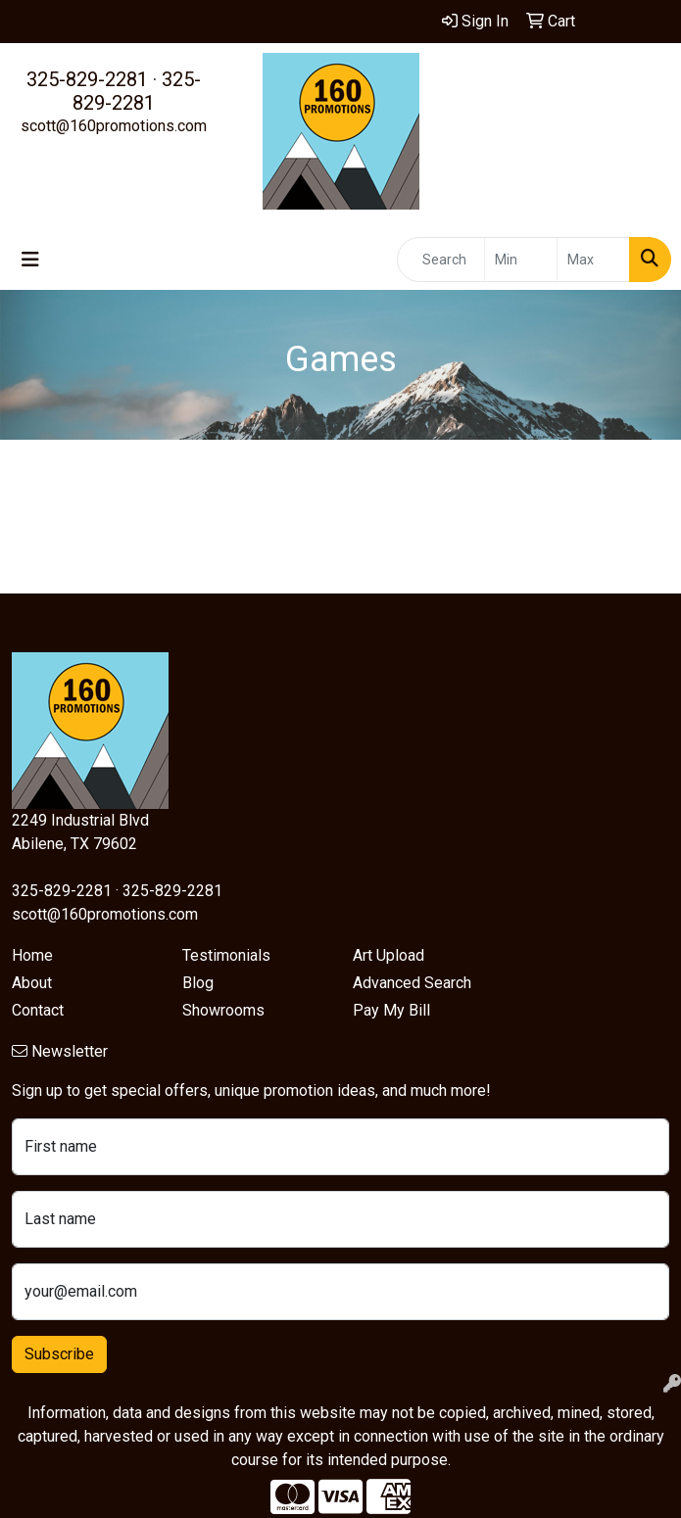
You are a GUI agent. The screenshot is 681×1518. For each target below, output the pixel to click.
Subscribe (59, 1354)
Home (32, 955)
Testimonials (226, 955)
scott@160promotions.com (114, 126)
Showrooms (223, 1010)
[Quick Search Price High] (593, 259)
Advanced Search (412, 982)
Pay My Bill (391, 1010)
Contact (38, 1010)
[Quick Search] (441, 259)
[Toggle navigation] (30, 259)
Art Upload (388, 955)
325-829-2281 (87, 79)
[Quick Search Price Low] (521, 259)
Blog (198, 982)
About (32, 982)
